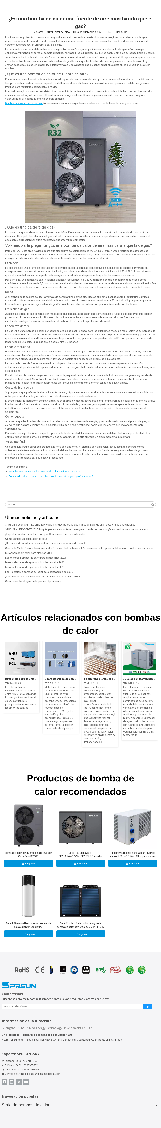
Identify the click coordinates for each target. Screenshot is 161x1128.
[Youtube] (26, 1082)
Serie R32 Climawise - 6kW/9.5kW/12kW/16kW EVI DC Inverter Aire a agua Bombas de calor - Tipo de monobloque (80, 854)
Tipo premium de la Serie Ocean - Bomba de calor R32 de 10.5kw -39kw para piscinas (132, 854)
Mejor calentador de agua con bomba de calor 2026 (34, 562)
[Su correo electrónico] (69, 1006)
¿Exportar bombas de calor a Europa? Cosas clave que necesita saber (45, 534)
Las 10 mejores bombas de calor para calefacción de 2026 (39, 571)
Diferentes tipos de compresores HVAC (61, 678)
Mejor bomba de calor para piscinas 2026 (29, 553)
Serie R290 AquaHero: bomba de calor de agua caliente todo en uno (28, 925)
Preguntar (28, 863)
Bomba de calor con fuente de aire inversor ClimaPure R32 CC (28, 854)
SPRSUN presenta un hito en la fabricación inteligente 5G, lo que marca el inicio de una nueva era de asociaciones (70, 524)
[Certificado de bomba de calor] (80, 970)
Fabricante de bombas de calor (39, 1034)
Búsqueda (153, 504)
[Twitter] (19, 1082)
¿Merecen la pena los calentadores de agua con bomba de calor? (42, 576)
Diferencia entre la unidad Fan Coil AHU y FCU (21, 678)
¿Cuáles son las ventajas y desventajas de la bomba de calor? (139, 678)
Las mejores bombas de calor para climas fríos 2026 (35, 557)
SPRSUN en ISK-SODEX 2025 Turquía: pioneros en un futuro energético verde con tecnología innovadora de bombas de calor (76, 529)
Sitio (124, 32)
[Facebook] (4, 1082)
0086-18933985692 (28, 1069)
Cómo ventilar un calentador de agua (26, 538)
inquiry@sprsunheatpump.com (43, 1073)
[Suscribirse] (147, 1006)
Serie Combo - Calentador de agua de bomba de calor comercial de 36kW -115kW (80, 925)
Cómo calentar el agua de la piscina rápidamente (33, 581)
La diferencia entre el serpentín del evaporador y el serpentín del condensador (100, 678)
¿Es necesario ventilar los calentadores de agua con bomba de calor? (45, 543)
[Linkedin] (11, 1082)
